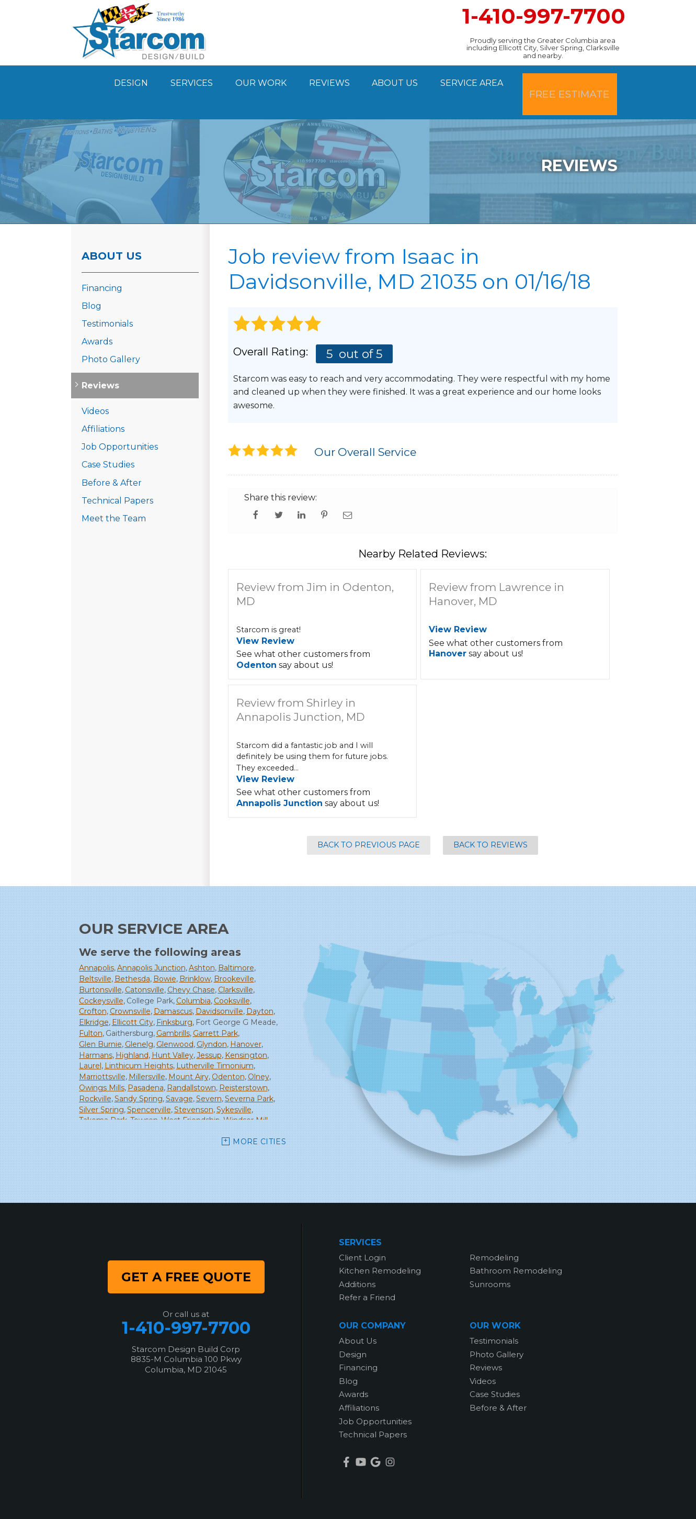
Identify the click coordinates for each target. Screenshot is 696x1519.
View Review (265, 614)
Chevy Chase (191, 963)
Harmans (95, 1028)
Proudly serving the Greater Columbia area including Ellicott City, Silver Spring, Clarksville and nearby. (543, 48)
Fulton (90, 1007)
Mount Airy (188, 1050)
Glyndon (212, 1018)
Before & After (112, 456)
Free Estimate (577, 79)
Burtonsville (100, 963)
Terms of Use (431, 1498)
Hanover (447, 627)
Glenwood (174, 1018)
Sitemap (480, 1498)
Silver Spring (101, 1083)
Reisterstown (243, 1061)
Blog (91, 280)
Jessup (209, 1028)
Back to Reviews (490, 818)
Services (185, 79)
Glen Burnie (100, 1018)
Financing (102, 261)
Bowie (164, 952)
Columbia (193, 974)
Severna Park (249, 1072)
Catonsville (144, 963)
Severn (209, 1072)
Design (119, 79)
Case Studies (108, 438)
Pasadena (146, 1061)
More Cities (259, 1115)
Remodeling (494, 1231)
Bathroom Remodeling (516, 1244)
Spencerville (149, 1083)
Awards (97, 315)
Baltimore (236, 941)
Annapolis (96, 941)
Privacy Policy (371, 1498)
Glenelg (139, 1018)
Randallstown (191, 1061)
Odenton (256, 639)
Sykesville (234, 1083)
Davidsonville (219, 985)
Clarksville (235, 963)
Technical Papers (117, 474)
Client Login (362, 1231)
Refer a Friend (367, 1271)
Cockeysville (101, 974)
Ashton (202, 941)
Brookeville (234, 952)
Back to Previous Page (368, 818)
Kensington (246, 1028)
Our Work (258, 79)
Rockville (95, 1072)
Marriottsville (102, 1050)
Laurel (90, 1039)
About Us (403, 79)
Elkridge (94, 996)
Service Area (484, 79)
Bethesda (132, 952)
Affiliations (103, 403)
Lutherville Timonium (215, 1039)
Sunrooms (490, 1258)
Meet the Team (114, 492)
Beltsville (95, 952)
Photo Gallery (111, 333)
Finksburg (174, 996)
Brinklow (195, 952)
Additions (357, 1258)
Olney (258, 1050)
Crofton (93, 985)
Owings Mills (101, 1061)
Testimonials (107, 298)
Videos (95, 385)
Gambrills (173, 1007)
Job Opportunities (120, 421)
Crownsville (130, 985)
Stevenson (193, 1083)
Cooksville (232, 974)
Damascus (173, 985)
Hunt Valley (172, 1028)
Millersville (147, 1050)
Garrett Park (215, 1007)
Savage (179, 1072)
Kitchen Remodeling (380, 1244)
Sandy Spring (139, 1072)
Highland (132, 1028)
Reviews (332, 79)
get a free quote (186, 1250)
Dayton (259, 985)
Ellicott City (132, 996)
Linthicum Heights (139, 1039)
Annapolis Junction (279, 777)
